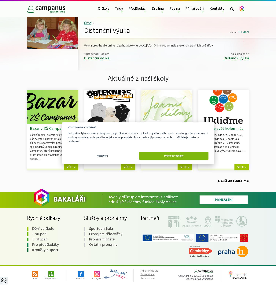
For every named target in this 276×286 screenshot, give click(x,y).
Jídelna (174, 9)
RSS (35, 275)
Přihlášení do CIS (149, 271)
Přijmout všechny (173, 155)
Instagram (97, 275)
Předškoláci (137, 9)
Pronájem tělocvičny (105, 234)
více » (71, 167)
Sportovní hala (101, 229)
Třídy (119, 9)
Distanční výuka (96, 58)
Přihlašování (195, 9)
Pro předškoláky (45, 245)
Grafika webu (238, 275)
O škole (103, 9)
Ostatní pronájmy (103, 245)
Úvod (87, 23)
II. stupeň (40, 239)
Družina (158, 9)
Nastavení (102, 155)
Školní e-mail (147, 278)
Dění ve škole (43, 229)
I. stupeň (39, 234)
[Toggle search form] (232, 9)
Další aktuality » (233, 181)
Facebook (81, 275)
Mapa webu (51, 275)
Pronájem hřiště (102, 239)
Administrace (148, 275)
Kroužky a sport (45, 250)
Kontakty (217, 9)
